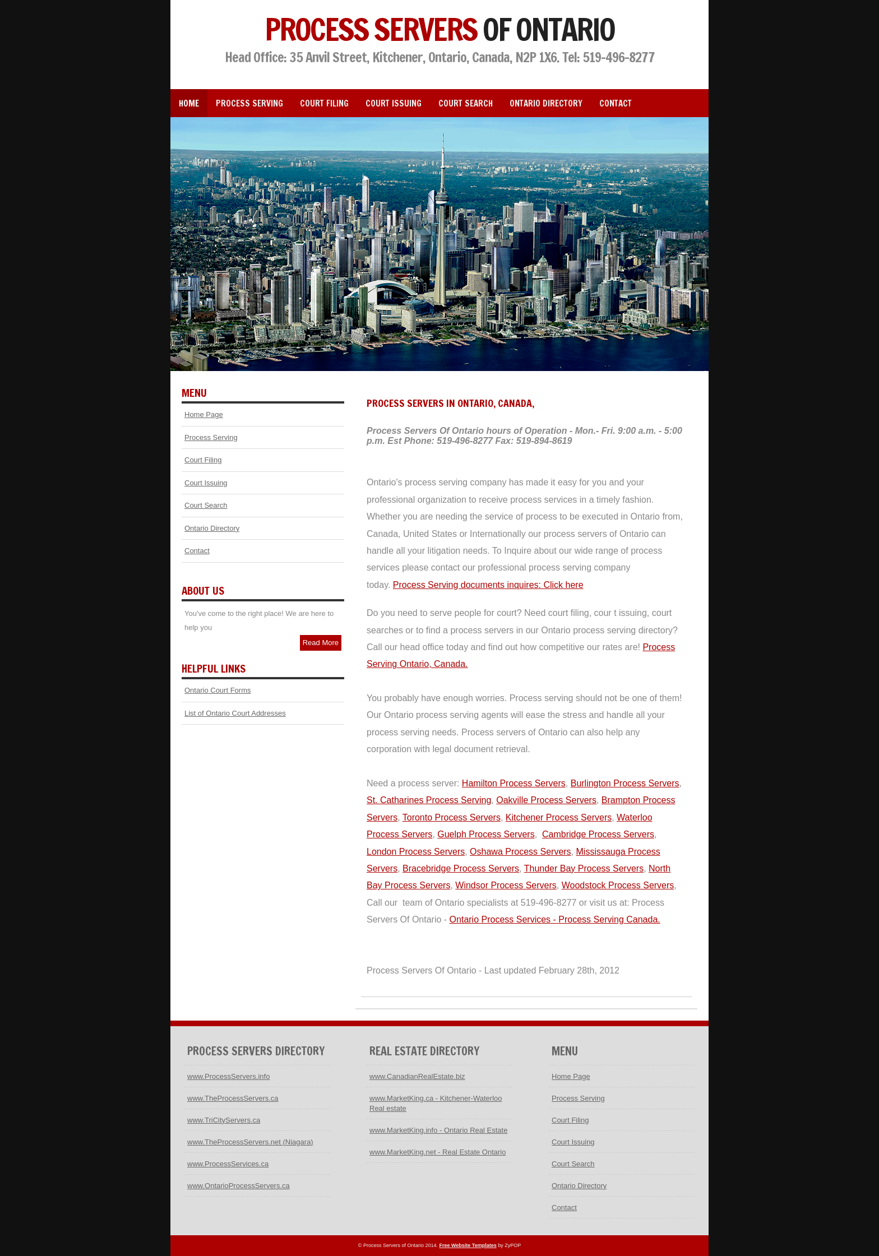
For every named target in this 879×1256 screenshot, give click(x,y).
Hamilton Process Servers (514, 783)
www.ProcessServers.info (228, 1076)
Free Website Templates (467, 1245)
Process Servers (439, 29)
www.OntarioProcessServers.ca (238, 1185)
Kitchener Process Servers (559, 817)
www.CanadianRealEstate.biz (417, 1076)
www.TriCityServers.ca (223, 1120)
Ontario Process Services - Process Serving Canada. (555, 919)
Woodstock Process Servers (618, 885)
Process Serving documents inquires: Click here (488, 585)
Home (189, 103)
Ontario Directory (546, 103)
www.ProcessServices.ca (228, 1164)
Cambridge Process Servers (598, 834)
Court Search (465, 103)
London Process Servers (416, 851)
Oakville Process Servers (546, 800)
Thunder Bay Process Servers (584, 868)
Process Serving (249, 103)
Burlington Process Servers (625, 783)
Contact (615, 103)
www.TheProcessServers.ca (233, 1098)
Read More (321, 642)
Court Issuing (394, 103)
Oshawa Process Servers (520, 851)
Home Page (203, 414)
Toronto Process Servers (452, 817)
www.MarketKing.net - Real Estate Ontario (437, 1152)
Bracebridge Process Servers (461, 868)
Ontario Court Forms (217, 690)
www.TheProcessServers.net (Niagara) (250, 1142)
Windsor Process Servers (506, 885)
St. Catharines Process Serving (429, 800)
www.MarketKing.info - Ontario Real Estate (438, 1130)
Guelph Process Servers (485, 834)
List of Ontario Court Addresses (235, 713)
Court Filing (324, 103)
